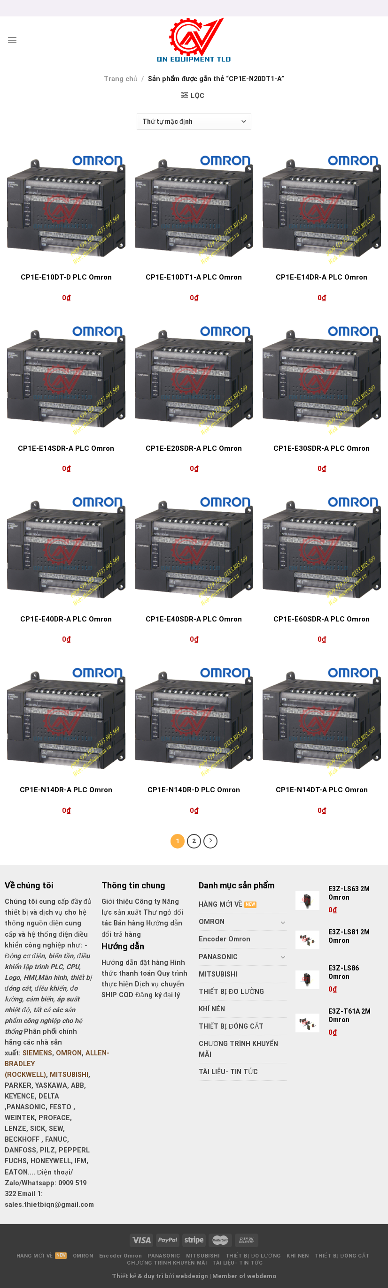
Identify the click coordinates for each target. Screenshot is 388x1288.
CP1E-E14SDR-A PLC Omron (66, 448)
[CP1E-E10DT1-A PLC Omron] (194, 208)
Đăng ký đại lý (157, 995)
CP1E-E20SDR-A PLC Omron (194, 448)
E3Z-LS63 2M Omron (349, 893)
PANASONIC (218, 957)
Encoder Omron (224, 939)
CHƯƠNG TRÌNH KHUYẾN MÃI (238, 1049)
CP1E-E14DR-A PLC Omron (321, 277)
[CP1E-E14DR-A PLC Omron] (322, 208)
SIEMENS (37, 1053)
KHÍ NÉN (212, 1009)
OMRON (69, 1053)
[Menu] (12, 40)
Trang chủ (121, 79)
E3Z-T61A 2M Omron (349, 1015)
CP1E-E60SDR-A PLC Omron (321, 619)
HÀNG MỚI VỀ (220, 905)
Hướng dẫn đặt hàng (134, 963)
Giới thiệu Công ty (131, 902)
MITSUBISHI (69, 1075)
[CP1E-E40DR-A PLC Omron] (66, 549)
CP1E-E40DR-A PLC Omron (66, 619)
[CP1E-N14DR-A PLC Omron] (66, 720)
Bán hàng (129, 923)
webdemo (261, 1276)
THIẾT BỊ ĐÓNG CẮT (231, 1026)
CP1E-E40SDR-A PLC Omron (194, 619)
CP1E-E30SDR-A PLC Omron (321, 448)
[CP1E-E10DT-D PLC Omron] (66, 208)
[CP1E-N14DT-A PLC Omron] (322, 720)
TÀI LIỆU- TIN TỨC (228, 1072)
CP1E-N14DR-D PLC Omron (193, 790)
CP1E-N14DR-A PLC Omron (66, 790)
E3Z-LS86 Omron (343, 972)
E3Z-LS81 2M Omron (349, 936)
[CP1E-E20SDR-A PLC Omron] (194, 378)
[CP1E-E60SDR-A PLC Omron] (322, 549)
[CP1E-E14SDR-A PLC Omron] (66, 378)
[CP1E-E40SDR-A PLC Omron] (194, 549)
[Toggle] (283, 922)
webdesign (192, 1276)
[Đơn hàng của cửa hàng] (194, 122)
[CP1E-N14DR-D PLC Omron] (194, 720)
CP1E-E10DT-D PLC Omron (66, 277)
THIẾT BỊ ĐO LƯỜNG (231, 992)
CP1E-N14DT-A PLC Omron (322, 790)
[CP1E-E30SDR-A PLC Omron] (322, 378)
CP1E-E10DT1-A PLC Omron (194, 277)
